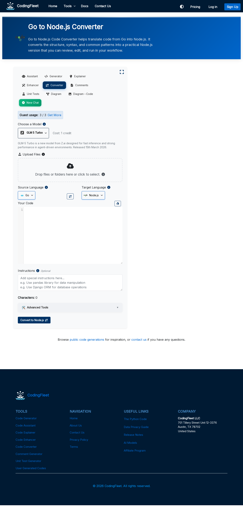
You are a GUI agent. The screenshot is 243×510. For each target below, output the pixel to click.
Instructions (26, 275)
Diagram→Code (81, 94)
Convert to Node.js (34, 324)
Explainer (77, 76)
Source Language (31, 192)
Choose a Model (30, 125)
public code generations (87, 344)
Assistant (30, 76)
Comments (79, 85)
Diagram (54, 94)
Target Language (89, 192)
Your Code (25, 208)
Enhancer (30, 85)
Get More (55, 115)
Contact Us (103, 6)
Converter (55, 85)
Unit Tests (30, 94)
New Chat (30, 103)
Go (24, 200)
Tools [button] (68, 6)
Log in (213, 7)
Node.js (86, 200)
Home (53, 6)
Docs (84, 6)
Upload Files (31, 159)
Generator (54, 76)
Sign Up (232, 7)
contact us (139, 344)
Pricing (196, 7)
